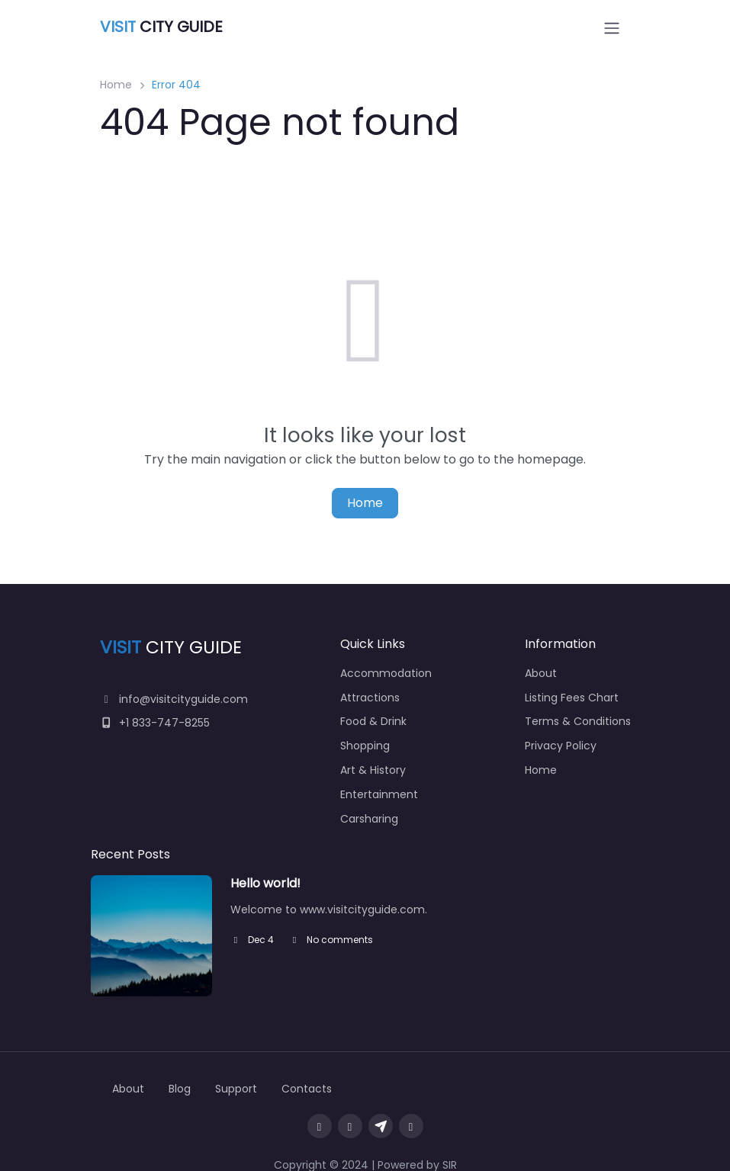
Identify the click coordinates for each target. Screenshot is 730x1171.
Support (236, 1088)
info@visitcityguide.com (174, 699)
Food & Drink (373, 721)
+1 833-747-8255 (155, 722)
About (541, 673)
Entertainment (379, 794)
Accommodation (386, 673)
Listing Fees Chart (572, 697)
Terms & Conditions (578, 721)
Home (116, 84)
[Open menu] (612, 28)
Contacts (306, 1088)
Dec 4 (252, 939)
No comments (331, 939)
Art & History (373, 770)
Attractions (370, 697)
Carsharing (369, 818)
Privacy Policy (561, 745)
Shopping (365, 745)
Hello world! (265, 883)
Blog (180, 1088)
